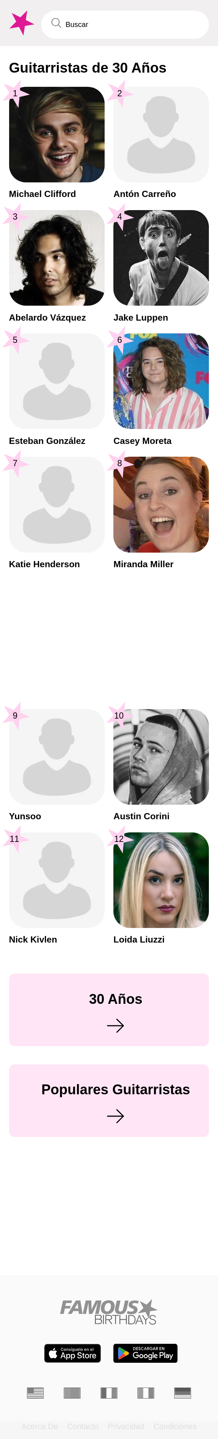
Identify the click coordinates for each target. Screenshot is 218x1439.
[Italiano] (145, 1393)
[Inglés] (35, 1393)
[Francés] (109, 1393)
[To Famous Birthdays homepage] (20, 23)
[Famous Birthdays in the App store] (72, 1353)
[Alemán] (182, 1393)
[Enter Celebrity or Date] (125, 25)
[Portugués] (72, 1393)
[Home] (109, 1312)
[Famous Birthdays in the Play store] (145, 1353)
